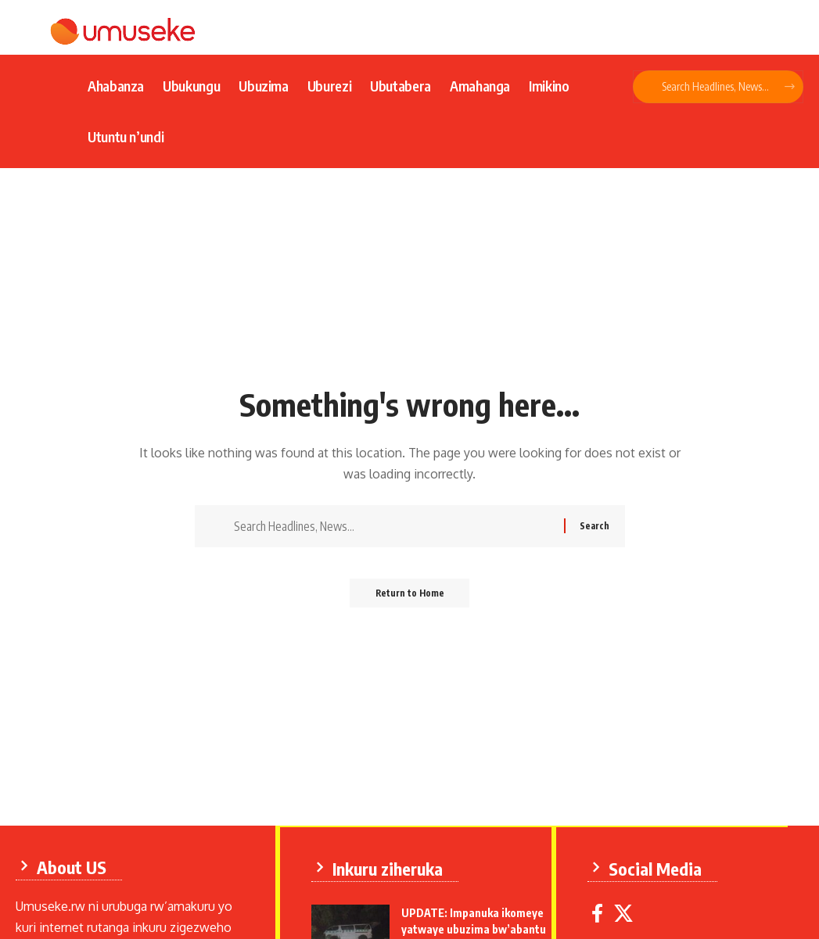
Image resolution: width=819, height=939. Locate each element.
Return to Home (409, 598)
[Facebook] (600, 912)
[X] (626, 912)
